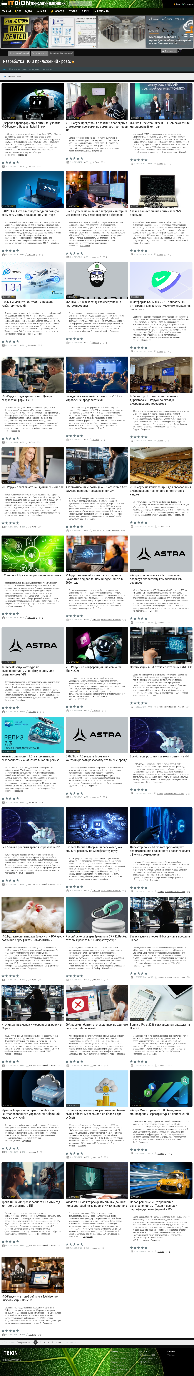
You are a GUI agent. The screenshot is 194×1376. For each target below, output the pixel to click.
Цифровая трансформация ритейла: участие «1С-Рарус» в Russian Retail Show (31, 124)
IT (165, 164)
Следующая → (23, 1342)
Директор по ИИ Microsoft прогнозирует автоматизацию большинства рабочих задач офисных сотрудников (160, 850)
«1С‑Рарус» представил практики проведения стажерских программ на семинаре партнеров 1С (97, 126)
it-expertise (32, 345)
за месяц (47, 69)
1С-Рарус (31, 166)
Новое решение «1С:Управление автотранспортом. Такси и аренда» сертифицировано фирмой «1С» (153, 1205)
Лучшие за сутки (18, 69)
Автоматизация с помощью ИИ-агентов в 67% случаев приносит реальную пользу (96, 489)
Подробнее (22, 155)
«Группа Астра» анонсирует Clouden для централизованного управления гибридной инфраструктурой (31, 1113)
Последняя (56, 1342)
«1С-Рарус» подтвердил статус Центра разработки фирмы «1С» (27, 398)
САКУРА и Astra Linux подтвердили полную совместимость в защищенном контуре (30, 213)
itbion (10, 1353)
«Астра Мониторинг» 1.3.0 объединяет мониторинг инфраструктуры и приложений (159, 1112)
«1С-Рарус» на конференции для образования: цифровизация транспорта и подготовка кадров (161, 490)
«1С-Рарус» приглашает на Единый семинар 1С (33, 487)
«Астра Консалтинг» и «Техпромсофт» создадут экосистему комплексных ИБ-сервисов (156, 578)
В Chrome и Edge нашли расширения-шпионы (32, 575)
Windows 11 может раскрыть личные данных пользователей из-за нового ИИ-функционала (96, 1204)
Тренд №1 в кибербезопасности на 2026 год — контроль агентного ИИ (32, 1204)
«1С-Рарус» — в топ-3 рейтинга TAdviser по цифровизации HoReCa (30, 1298)
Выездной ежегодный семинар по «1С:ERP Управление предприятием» (94, 398)
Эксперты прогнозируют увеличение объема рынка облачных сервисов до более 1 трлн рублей (95, 1113)
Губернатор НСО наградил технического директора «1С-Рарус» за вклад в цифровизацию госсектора (156, 400)
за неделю (34, 69)
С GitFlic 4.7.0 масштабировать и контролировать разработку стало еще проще (96, 758)
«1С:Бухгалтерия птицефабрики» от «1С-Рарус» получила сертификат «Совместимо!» (33, 938)
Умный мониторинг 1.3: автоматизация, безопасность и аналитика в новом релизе (30, 758)
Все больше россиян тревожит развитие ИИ (159, 756)
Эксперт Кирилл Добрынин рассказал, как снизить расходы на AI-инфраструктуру (94, 849)
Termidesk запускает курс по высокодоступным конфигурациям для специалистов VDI (28, 670)
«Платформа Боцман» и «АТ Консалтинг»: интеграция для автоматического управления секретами (160, 305)
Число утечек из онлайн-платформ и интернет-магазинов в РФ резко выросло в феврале (97, 213)
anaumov (160, 164)
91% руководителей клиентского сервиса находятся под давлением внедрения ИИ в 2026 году (94, 578)
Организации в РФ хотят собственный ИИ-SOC (161, 667)
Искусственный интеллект (110, 530)
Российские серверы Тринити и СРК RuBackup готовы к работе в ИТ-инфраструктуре (96, 938)
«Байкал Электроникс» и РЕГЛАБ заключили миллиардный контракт (160, 124)
